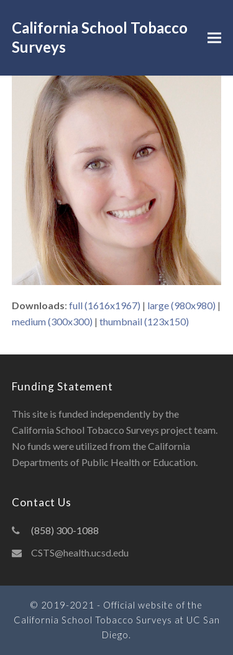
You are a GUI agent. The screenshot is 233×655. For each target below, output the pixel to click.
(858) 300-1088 (65, 530)
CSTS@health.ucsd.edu (80, 552)
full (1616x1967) (104, 305)
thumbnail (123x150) (144, 321)
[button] (214, 38)
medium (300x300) (52, 321)
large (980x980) (181, 305)
